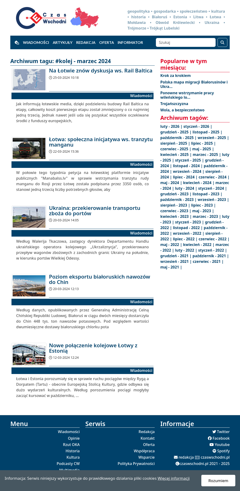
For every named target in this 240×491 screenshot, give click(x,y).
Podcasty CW (68, 463)
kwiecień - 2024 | (199, 182)
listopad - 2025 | (207, 132)
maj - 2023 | (203, 210)
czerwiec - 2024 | (214, 177)
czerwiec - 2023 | (176, 210)
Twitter (223, 431)
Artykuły (62, 42)
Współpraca (144, 450)
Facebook (221, 438)
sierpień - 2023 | (175, 205)
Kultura (73, 457)
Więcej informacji (174, 478)
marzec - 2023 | (207, 216)
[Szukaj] (186, 42)
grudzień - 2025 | (176, 132)
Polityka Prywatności (136, 463)
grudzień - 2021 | (176, 255)
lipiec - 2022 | (186, 239)
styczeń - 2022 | (212, 250)
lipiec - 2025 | (203, 143)
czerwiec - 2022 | (214, 239)
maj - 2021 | (171, 267)
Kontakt (148, 438)
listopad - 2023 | (207, 193)
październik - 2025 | (179, 137)
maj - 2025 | (203, 148)
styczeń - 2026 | (197, 126)
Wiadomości (36, 42)
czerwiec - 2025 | (176, 148)
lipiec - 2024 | (186, 177)
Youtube (222, 444)
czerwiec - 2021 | (208, 261)
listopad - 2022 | (188, 227)
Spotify (223, 450)
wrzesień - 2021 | (176, 261)
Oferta (106, 42)
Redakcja (85, 42)
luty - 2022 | (186, 250)
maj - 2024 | (171, 182)
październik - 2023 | (179, 199)
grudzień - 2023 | (176, 193)
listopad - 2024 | (188, 165)
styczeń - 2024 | (212, 188)
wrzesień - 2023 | (213, 199)
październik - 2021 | (211, 255)
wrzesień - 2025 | (213, 137)
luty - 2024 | (186, 188)
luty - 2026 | (171, 126)
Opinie (74, 438)
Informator (130, 42)
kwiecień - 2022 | (199, 244)
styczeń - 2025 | (190, 160)
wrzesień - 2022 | (189, 233)
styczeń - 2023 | (190, 222)
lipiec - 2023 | (203, 205)
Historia (73, 450)
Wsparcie (146, 457)
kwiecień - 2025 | (176, 154)
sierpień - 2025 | (175, 143)
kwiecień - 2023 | (176, 216)
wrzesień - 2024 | (189, 171)
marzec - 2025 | (207, 154)
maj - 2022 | (171, 244)
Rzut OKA (71, 444)
